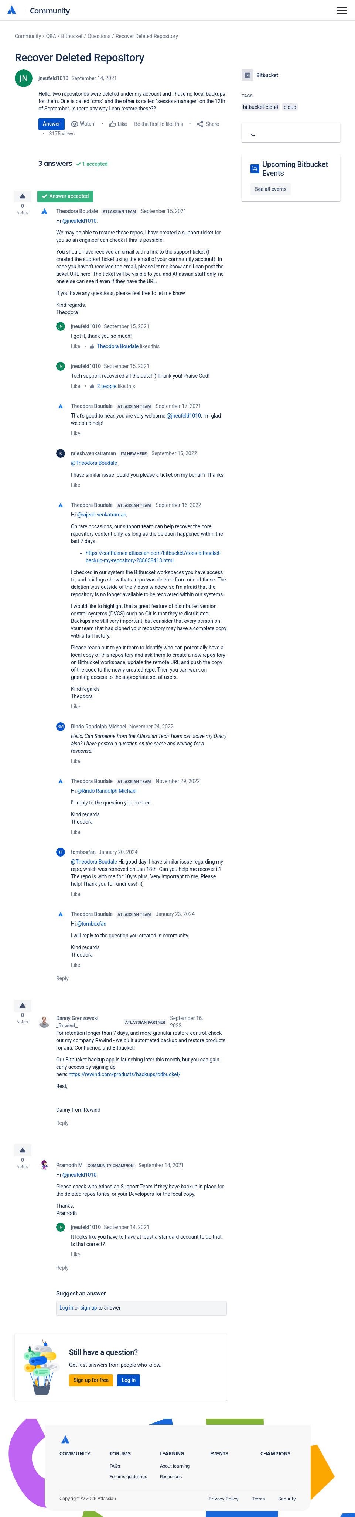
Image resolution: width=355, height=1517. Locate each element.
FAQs (115, 1466)
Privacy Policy (224, 1498)
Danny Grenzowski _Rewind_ (77, 1027)
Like (75, 349)
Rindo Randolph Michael (98, 729)
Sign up (89, 1316)
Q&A (51, 36)
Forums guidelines (128, 1476)
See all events (270, 189)
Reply (62, 981)
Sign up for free (91, 1389)
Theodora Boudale (77, 214)
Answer (51, 124)
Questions (99, 36)
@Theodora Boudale (94, 466)
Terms (258, 1498)
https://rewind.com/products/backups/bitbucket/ (125, 1080)
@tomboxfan (91, 927)
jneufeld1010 (53, 78)
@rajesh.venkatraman (101, 518)
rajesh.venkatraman (93, 456)
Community (50, 10)
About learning (175, 1466)
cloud (290, 107)
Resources (171, 1476)
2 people (107, 389)
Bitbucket (72, 36)
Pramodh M (69, 1174)
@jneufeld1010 (79, 224)
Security (287, 1498)
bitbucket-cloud (260, 107)
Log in (66, 1316)
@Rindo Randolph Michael (107, 794)
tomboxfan (83, 855)
